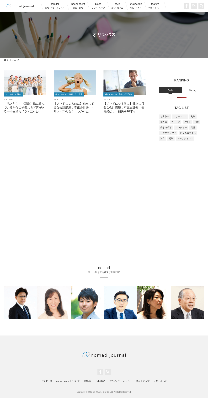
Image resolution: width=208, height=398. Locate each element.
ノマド (187, 122)
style (117, 6)
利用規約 (101, 381)
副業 (193, 116)
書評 (193, 127)
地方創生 (164, 116)
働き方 (163, 122)
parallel (54, 6)
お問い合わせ (160, 381)
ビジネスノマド (168, 133)
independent (78, 6)
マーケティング (185, 138)
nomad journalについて (68, 381)
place (98, 6)
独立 (162, 138)
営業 (171, 138)
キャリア (175, 122)
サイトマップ (142, 381)
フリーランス (180, 116)
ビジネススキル (188, 133)
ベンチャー (181, 127)
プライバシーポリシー (120, 381)
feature (155, 6)
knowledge (136, 6)
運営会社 (88, 381)
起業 (197, 122)
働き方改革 (166, 127)
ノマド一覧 (46, 381)
